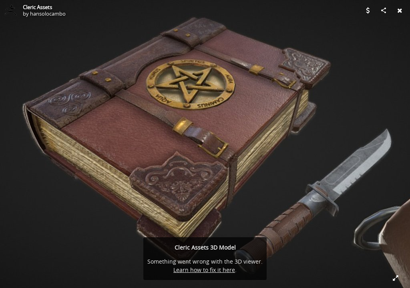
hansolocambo (48, 13)
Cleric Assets (37, 7)
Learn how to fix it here (204, 270)
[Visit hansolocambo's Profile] (10, 10)
